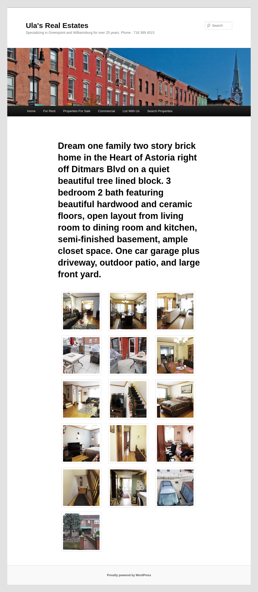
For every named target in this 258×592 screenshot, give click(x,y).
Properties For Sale (76, 111)
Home (31, 111)
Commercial (106, 111)
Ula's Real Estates (57, 25)
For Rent (49, 111)
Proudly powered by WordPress (129, 575)
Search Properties (160, 111)
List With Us (131, 111)
